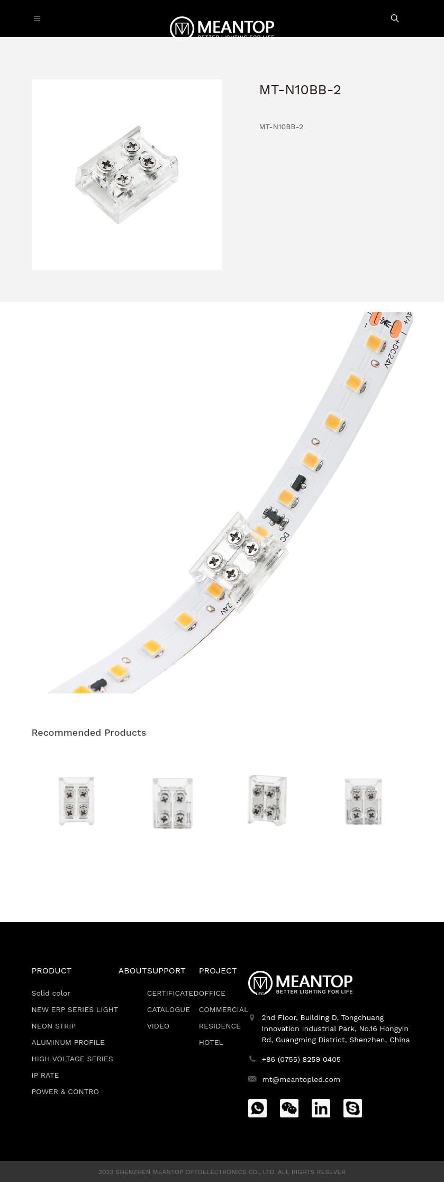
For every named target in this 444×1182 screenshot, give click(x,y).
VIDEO (158, 1026)
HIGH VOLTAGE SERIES (72, 1058)
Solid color (51, 993)
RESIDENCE (220, 1026)
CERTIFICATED (173, 993)
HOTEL (211, 1042)
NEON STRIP (54, 1026)
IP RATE (45, 1075)
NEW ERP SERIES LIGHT (75, 1009)
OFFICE (212, 993)
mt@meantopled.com (301, 1079)
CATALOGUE (169, 1009)
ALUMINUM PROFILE (68, 1042)
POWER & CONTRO (65, 1091)
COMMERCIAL (224, 1009)
